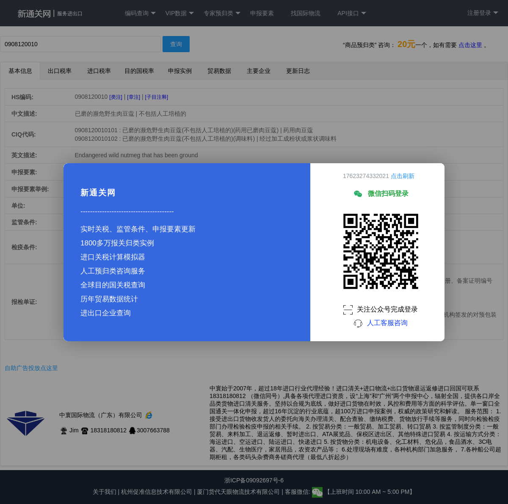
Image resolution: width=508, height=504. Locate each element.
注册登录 (482, 13)
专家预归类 (222, 13)
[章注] (133, 97)
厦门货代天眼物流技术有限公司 (239, 491)
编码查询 (140, 13)
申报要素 (262, 13)
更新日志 (298, 70)
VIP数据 (180, 13)
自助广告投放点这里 (31, 368)
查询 (176, 44)
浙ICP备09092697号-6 (254, 480)
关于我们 (104, 491)
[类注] (115, 97)
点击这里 (470, 45)
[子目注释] (156, 97)
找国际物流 (305, 13)
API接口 (351, 13)
